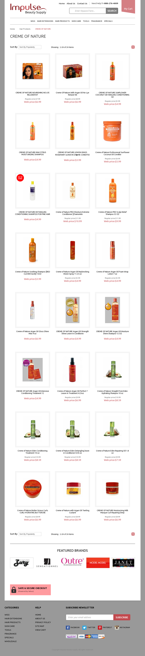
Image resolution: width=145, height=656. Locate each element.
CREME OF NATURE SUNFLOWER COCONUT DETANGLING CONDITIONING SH (112, 95)
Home (62, 3)
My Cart (128, 8)
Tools (86, 21)
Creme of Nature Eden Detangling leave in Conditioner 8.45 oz (72, 452)
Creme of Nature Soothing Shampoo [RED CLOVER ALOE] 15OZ (32, 273)
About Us (71, 3)
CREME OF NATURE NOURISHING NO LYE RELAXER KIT (32, 94)
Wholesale (11, 641)
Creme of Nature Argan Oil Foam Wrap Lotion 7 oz (112, 273)
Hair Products (62, 21)
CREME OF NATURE (43, 29)
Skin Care (76, 21)
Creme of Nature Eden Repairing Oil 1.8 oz (112, 452)
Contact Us (82, 3)
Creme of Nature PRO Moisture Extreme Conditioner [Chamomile (72, 213)
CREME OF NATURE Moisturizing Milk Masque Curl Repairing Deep (112, 511)
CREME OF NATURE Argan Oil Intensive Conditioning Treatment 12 (32, 392)
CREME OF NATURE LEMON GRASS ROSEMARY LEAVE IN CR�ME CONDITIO (72, 153)
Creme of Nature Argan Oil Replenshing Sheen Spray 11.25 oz (72, 273)
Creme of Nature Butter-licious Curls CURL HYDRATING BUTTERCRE (32, 511)
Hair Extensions (45, 21)
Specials (108, 21)
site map (39, 626)
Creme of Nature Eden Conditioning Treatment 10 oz (32, 452)
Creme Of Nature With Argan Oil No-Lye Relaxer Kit (72, 94)
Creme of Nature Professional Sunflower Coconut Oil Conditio (112, 153)
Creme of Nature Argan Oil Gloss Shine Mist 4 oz (32, 332)
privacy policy (43, 622)
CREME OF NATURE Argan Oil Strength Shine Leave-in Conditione (72, 332)
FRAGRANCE (96, 21)
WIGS (33, 21)
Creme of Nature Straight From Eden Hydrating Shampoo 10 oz (112, 392)
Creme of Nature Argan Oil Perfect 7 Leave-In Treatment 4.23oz (72, 392)
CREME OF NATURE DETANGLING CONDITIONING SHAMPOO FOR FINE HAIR (32, 213)
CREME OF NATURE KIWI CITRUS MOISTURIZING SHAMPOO (32, 153)
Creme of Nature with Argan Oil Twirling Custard (72, 511)
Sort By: (14, 47)
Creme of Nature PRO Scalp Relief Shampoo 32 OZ (112, 213)
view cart (40, 630)
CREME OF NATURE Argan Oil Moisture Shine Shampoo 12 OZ (112, 332)
